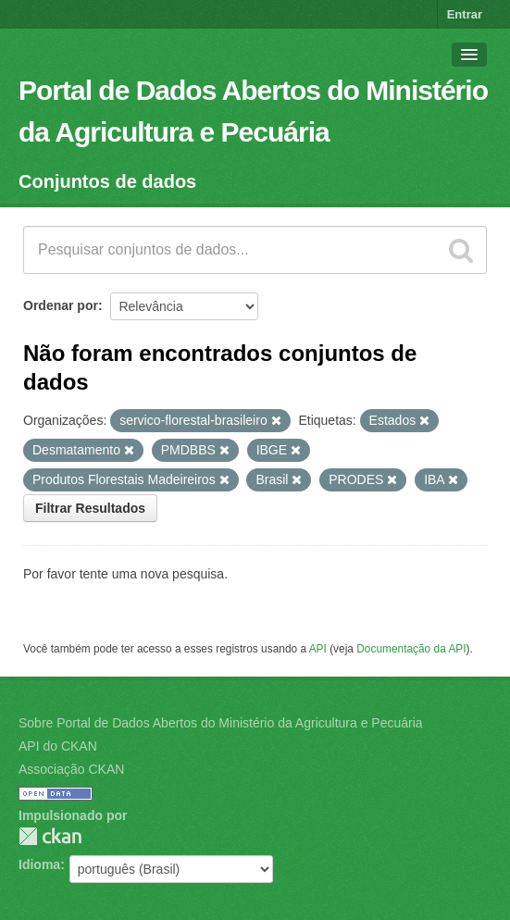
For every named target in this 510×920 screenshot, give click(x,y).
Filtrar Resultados (90, 508)
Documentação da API (411, 648)
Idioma (39, 864)
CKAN (50, 836)
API (318, 648)
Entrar (464, 14)
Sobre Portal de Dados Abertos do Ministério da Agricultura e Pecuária (221, 722)
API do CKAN (58, 746)
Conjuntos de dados (107, 181)
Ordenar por (60, 305)
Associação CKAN (71, 769)
